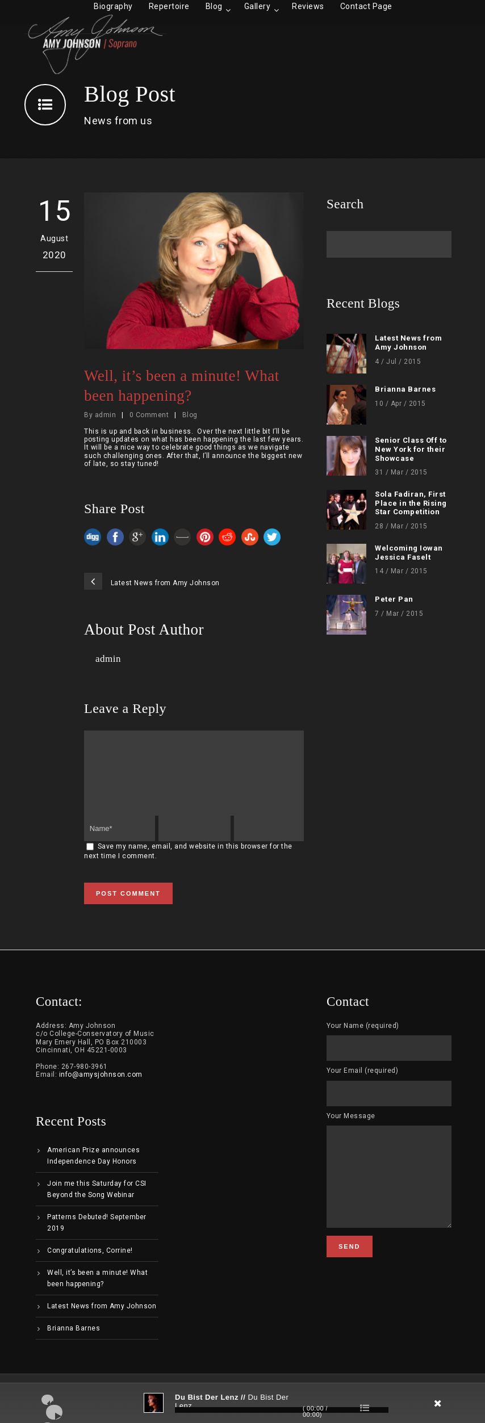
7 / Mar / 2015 (399, 614)
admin (105, 415)
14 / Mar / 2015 (401, 571)
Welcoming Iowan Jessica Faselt (409, 552)
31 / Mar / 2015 (401, 472)
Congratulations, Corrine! (90, 1264)
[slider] (281, 1410)
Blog (190, 415)
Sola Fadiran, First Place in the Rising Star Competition (411, 503)
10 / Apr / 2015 (400, 404)
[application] (242, 1403)
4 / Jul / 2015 (398, 362)
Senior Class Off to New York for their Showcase (411, 449)
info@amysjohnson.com (101, 1088)
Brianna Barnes (405, 389)
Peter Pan (394, 599)
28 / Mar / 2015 (401, 526)
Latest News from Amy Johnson (408, 342)
